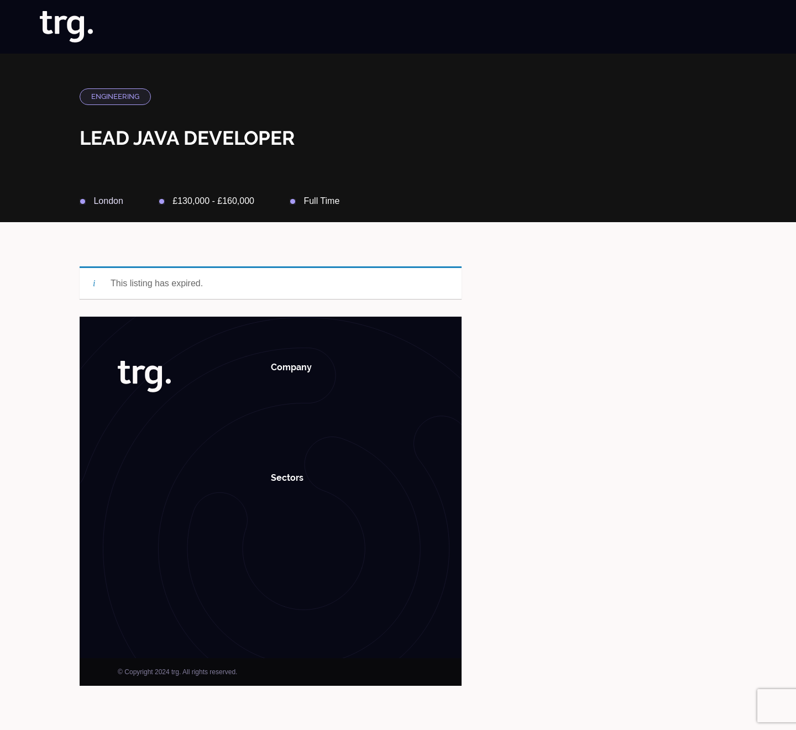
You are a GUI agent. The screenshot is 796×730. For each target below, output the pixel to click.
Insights (639, 27)
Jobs (430, 27)
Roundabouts (690, 27)
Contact (741, 27)
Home (364, 27)
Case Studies (588, 27)
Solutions (469, 27)
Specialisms (525, 27)
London (108, 201)
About (398, 27)
